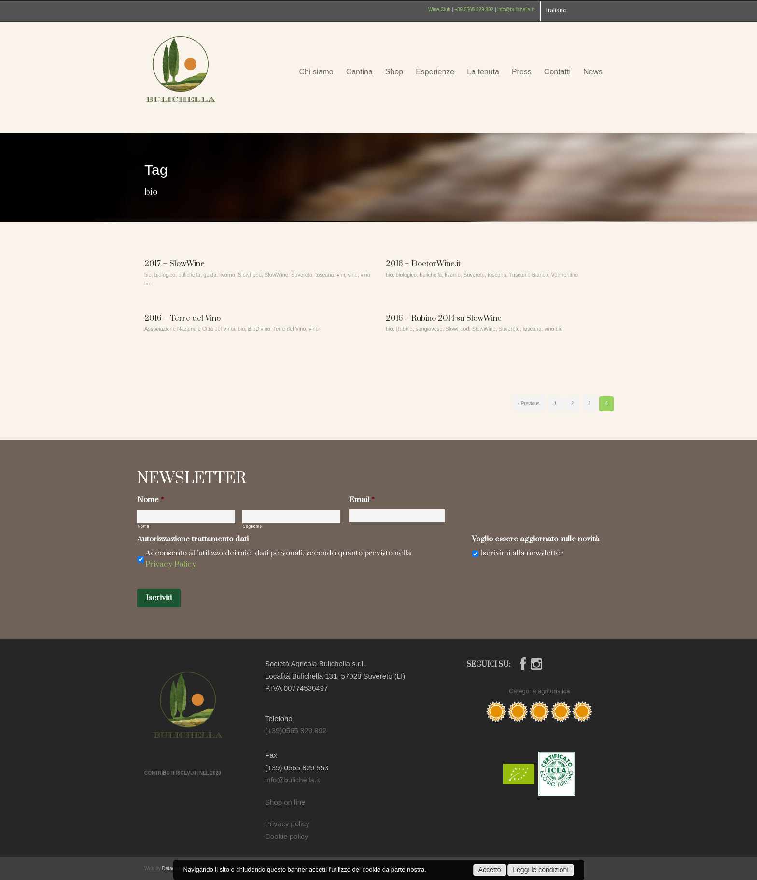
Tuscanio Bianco (528, 275)
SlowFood (250, 275)
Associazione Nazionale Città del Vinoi (189, 329)
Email (362, 500)
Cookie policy (286, 836)
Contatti (557, 72)
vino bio (553, 329)
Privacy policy (287, 824)
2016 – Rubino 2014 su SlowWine (444, 318)
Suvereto (301, 275)
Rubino (404, 329)
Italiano (556, 10)
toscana (324, 275)
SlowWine (276, 275)
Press (522, 72)
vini (341, 275)
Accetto (489, 870)
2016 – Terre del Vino (182, 318)
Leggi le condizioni (540, 870)
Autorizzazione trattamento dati (193, 539)
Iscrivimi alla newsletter (521, 553)
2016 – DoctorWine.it (423, 264)
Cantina (359, 72)
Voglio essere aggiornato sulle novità (535, 539)
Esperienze (435, 72)
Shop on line (285, 802)
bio (148, 275)
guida (209, 275)
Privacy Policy (170, 564)
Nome (150, 500)
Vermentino (564, 275)
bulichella (189, 275)
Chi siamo (316, 72)
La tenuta (483, 72)
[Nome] (186, 516)
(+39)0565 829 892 (295, 730)
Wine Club (439, 9)
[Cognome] (291, 516)
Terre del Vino (289, 329)
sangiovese (429, 329)
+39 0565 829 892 (473, 9)
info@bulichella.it (515, 9)
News (593, 72)
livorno (227, 275)
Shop (394, 72)
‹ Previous (529, 403)
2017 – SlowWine (174, 264)
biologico (164, 275)
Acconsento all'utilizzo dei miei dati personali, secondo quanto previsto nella (278, 558)
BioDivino (259, 329)
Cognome (252, 527)
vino (352, 275)
